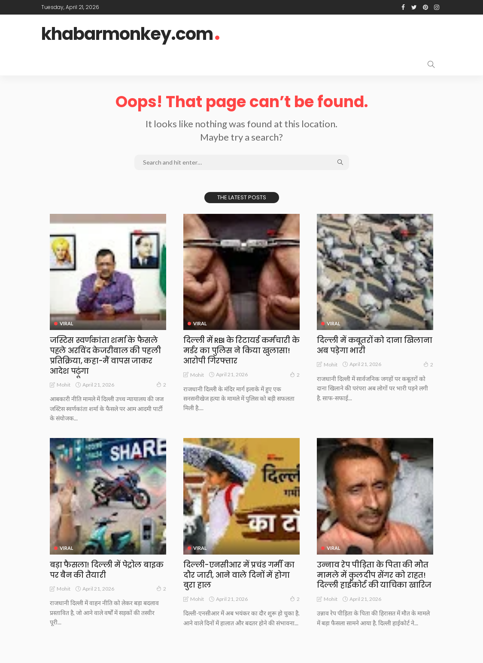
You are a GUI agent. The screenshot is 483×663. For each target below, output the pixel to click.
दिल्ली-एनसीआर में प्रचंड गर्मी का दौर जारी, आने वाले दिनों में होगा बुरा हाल (239, 573)
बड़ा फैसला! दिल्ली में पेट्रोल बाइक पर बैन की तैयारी (108, 568)
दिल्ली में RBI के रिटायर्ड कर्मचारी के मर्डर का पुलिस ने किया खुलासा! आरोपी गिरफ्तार (237, 350)
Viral (66, 323)
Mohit (63, 384)
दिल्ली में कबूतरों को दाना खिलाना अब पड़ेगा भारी (375, 345)
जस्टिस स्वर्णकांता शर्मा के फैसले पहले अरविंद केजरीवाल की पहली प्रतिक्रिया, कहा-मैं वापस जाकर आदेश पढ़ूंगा (105, 355)
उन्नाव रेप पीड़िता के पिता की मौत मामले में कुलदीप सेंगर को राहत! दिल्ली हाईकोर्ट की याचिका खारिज (375, 573)
